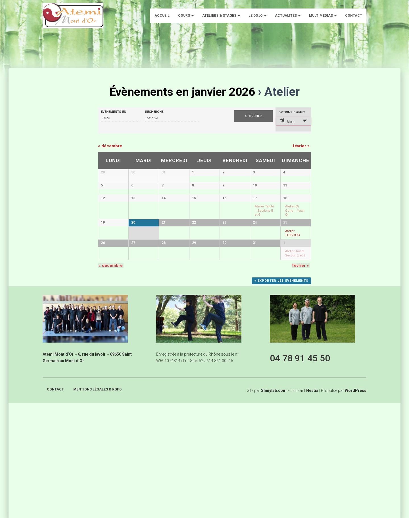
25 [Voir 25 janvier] (285, 296)
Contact (353, 16)
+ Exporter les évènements (281, 396)
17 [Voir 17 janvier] (255, 255)
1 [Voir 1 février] (284, 337)
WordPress (355, 505)
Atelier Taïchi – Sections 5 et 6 (264, 267)
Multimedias (323, 16)
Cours (186, 16)
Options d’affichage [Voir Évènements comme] (294, 112)
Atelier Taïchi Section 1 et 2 (295, 347)
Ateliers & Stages (221, 16)
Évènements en (113, 111)
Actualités (288, 16)
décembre (110, 145)
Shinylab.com (274, 505)
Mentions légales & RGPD (97, 504)
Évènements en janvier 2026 (182, 92)
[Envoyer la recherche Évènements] (253, 116)
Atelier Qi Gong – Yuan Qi (294, 267)
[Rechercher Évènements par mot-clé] (172, 118)
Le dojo (257, 16)
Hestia (312, 505)
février (301, 145)
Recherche (154, 111)
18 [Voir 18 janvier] (285, 255)
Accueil (162, 16)
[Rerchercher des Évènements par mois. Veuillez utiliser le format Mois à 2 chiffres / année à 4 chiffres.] (120, 118)
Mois (287, 121)
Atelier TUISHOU (292, 306)
